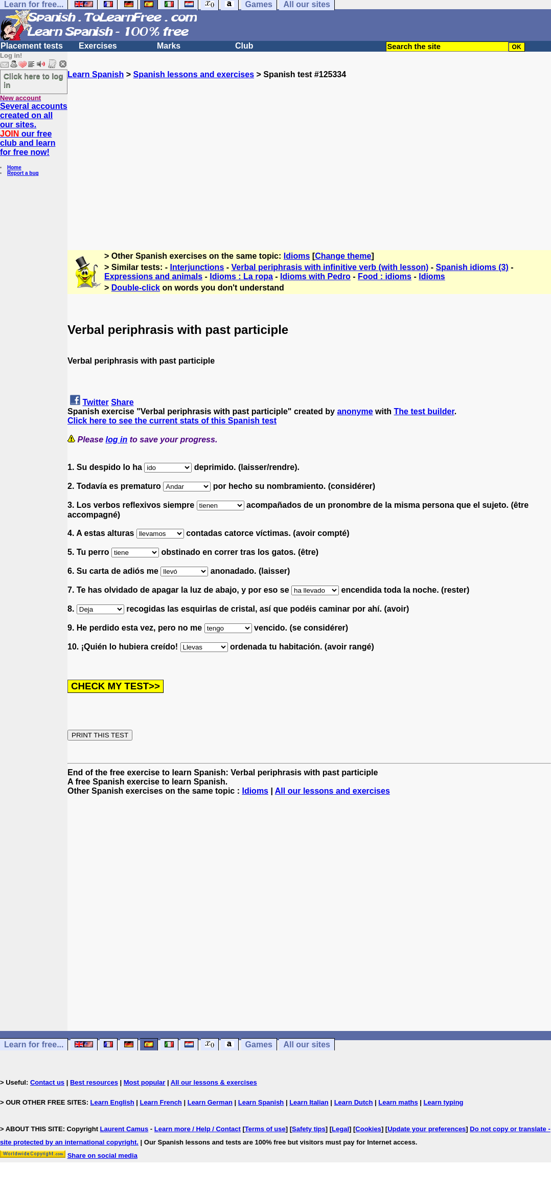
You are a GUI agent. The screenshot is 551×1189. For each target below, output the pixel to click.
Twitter (95, 402)
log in (117, 439)
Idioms (297, 256)
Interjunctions (197, 267)
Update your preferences (426, 1129)
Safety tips (309, 1129)
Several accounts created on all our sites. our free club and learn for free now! (33, 129)
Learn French (160, 1102)
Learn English (112, 1102)
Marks (168, 45)
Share (122, 402)
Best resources (94, 1082)
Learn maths (398, 1102)
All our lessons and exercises (332, 791)
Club (244, 45)
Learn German (210, 1102)
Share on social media (102, 1155)
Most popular (145, 1082)
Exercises (98, 45)
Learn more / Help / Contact (197, 1129)
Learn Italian (309, 1102)
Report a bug (23, 173)
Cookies (368, 1129)
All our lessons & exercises (214, 1082)
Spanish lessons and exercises (193, 74)
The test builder (424, 411)
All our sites (306, 1044)
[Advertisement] (309, 150)
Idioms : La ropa (241, 276)
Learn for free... (33, 1044)
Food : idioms (384, 276)
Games (258, 1044)
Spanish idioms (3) (472, 267)
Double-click (135, 287)
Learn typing (444, 1102)
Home (14, 167)
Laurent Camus (124, 1129)
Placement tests (32, 45)
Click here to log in (33, 80)
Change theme (343, 256)
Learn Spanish (95, 74)
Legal (340, 1129)
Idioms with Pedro (315, 276)
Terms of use (265, 1129)
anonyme (355, 411)
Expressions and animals (153, 276)
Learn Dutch (353, 1102)
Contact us (47, 1082)
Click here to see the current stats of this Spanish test (172, 420)
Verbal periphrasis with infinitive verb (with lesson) (330, 267)
